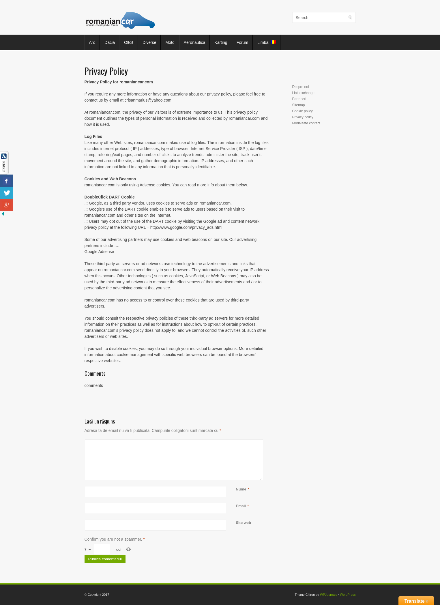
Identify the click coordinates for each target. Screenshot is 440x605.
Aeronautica (194, 42)
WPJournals (328, 594)
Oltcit (128, 42)
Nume (241, 489)
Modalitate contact (306, 123)
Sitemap (298, 105)
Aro (92, 42)
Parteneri (299, 99)
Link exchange (303, 93)
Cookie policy (302, 111)
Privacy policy (302, 117)
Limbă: (266, 42)
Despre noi (300, 87)
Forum (242, 42)
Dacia (109, 42)
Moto (169, 42)
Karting (220, 42)
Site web (243, 522)
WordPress (347, 594)
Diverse (149, 42)
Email (241, 506)
